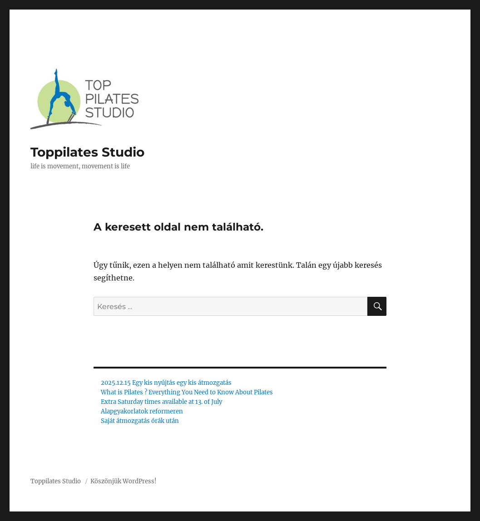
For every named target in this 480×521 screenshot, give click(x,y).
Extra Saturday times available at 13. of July (161, 402)
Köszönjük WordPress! (123, 481)
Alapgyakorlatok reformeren (142, 411)
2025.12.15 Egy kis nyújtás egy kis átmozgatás (166, 383)
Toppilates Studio (87, 152)
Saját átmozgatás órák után (140, 421)
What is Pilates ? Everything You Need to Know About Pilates (187, 392)
